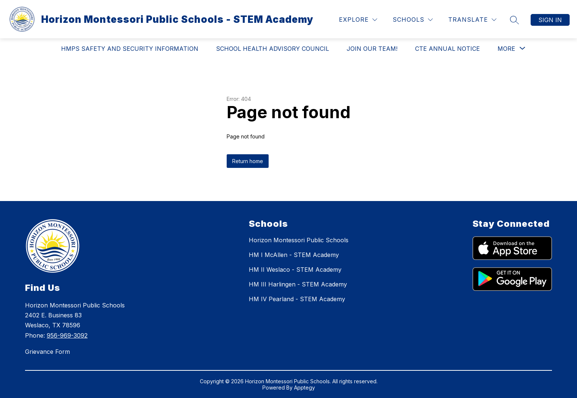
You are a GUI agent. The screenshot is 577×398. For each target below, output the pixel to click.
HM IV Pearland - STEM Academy (297, 299)
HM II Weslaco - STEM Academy (295, 269)
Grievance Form (47, 351)
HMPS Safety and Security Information (129, 48)
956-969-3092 (67, 335)
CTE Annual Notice (447, 48)
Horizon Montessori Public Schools (298, 240)
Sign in (550, 20)
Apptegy (304, 387)
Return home (247, 161)
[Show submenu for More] (506, 48)
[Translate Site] (472, 19)
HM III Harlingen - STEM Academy (298, 284)
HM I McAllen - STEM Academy (294, 254)
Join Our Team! (372, 48)
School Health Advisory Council (272, 48)
